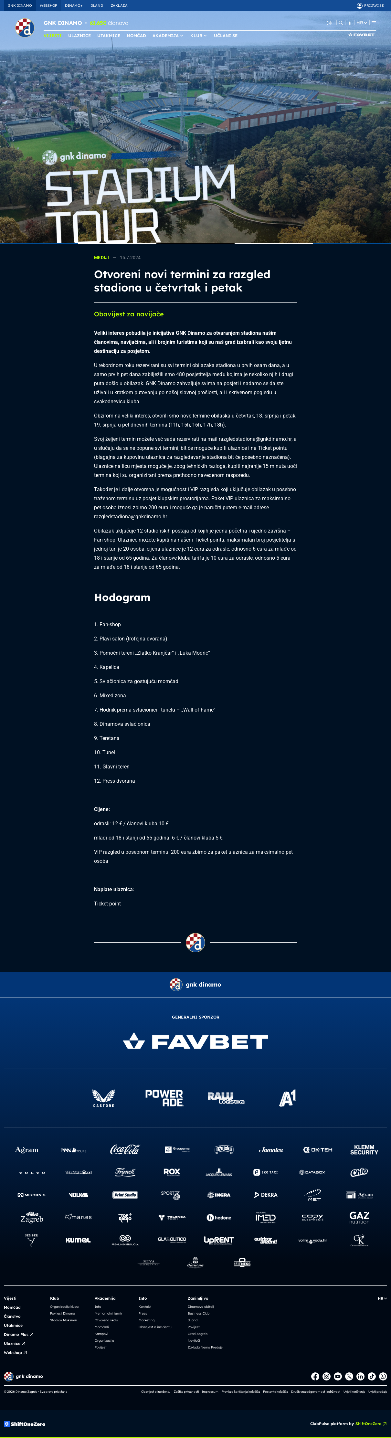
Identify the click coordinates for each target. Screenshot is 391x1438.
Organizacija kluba (64, 1307)
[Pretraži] (341, 23)
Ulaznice (15, 1343)
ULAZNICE (79, 35)
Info (98, 1307)
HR (361, 23)
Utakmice (13, 1325)
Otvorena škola (106, 1320)
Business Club (198, 1313)
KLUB (198, 35)
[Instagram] (326, 1376)
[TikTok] (372, 1376)
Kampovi (101, 1334)
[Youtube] (338, 1376)
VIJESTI (53, 35)
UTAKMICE (108, 35)
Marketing (146, 1320)
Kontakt (145, 1307)
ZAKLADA (119, 5)
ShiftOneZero (371, 1423)
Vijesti (10, 1298)
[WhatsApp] (383, 1376)
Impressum (210, 1391)
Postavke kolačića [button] (275, 1391)
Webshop (15, 1352)
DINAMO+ (73, 5)
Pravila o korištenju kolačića (241, 1391)
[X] (349, 1376)
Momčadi (102, 1327)
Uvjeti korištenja (354, 1391)
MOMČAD (136, 35)
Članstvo (12, 1316)
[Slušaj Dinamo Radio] (329, 22)
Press (143, 1313)
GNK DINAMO (20, 5)
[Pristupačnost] (350, 23)
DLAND (96, 5)
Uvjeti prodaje (377, 1391)
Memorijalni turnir (108, 1313)
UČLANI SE (226, 35)
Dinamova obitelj (201, 1307)
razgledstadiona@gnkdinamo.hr (255, 439)
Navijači (194, 1340)
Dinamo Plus (19, 1334)
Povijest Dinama (62, 1313)
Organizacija (104, 1340)
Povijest (101, 1347)
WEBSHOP (48, 5)
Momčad (12, 1307)
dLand (192, 1320)
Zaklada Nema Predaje (205, 1347)
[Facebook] (315, 1376)
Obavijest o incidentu (155, 1327)
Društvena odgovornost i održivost (315, 1391)
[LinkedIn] (360, 1376)
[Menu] (374, 23)
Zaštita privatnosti (186, 1391)
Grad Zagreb (197, 1334)
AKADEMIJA (168, 35)
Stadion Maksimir (63, 1320)
